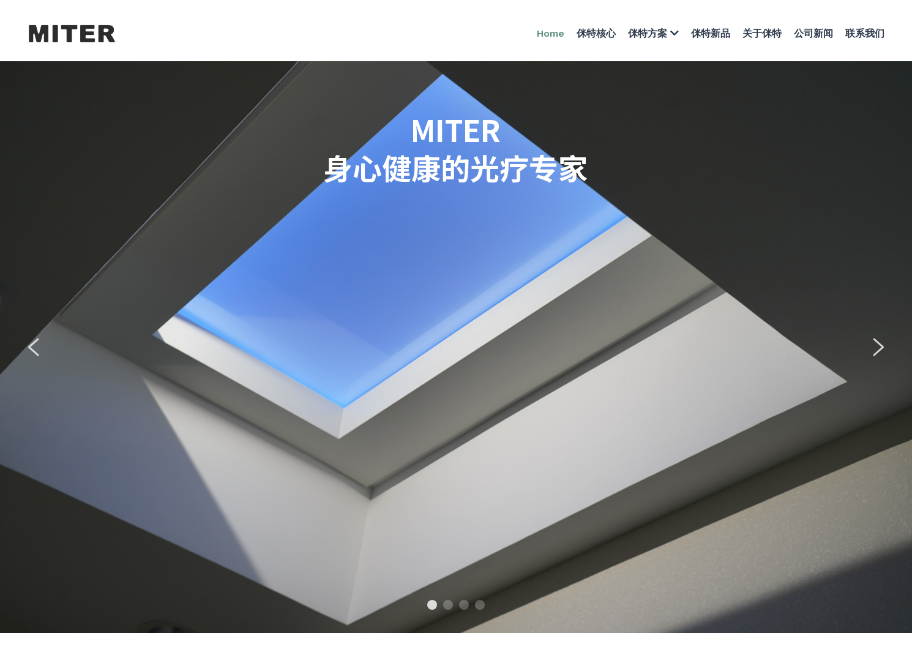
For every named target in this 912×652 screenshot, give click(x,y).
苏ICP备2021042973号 (502, 566)
